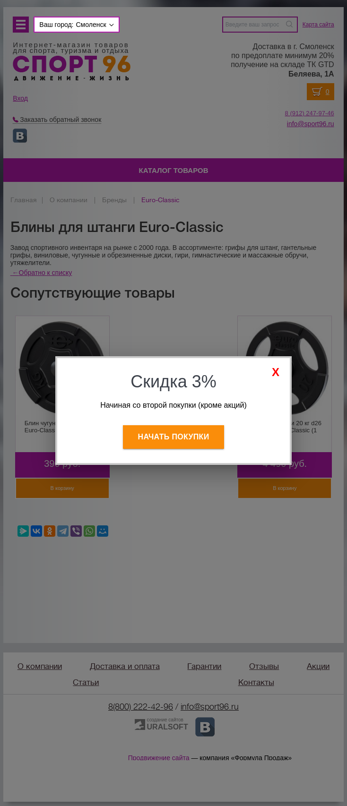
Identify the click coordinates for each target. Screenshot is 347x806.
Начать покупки (173, 437)
